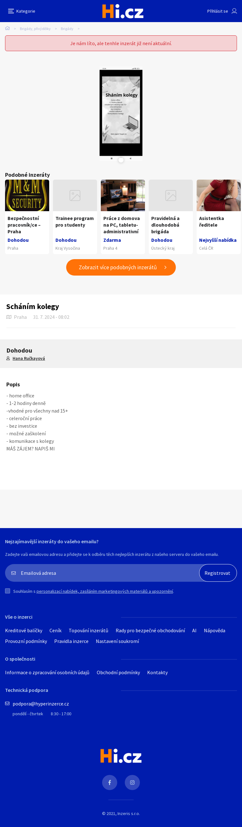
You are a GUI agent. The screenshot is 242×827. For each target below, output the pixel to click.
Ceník (55, 630)
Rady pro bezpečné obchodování (150, 630)
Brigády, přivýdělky (35, 28)
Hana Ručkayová (29, 358)
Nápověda (214, 630)
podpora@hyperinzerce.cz (41, 703)
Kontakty (157, 672)
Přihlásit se (217, 11)
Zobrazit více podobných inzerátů (118, 267)
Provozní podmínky (26, 641)
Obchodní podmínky (118, 672)
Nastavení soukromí (117, 641)
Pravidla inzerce (71, 641)
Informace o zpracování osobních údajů (47, 672)
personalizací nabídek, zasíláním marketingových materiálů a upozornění (105, 591)
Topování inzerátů (88, 630)
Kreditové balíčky (23, 630)
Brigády (67, 28)
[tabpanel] (121, 113)
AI (194, 630)
